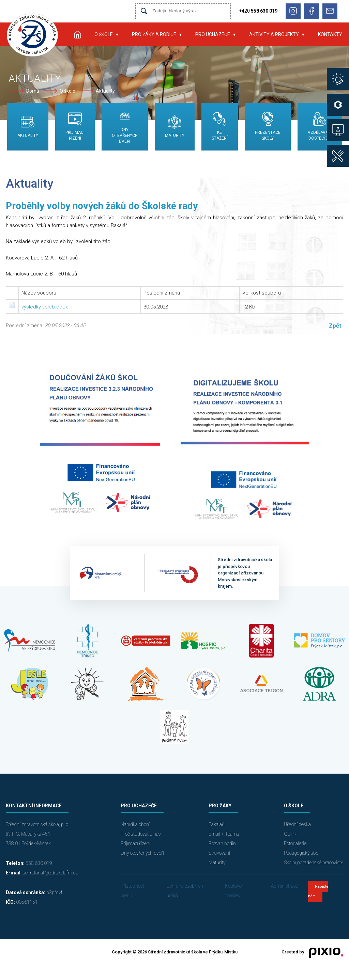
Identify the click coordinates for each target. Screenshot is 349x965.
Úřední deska (297, 824)
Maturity (217, 862)
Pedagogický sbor (302, 853)
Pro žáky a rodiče (154, 34)
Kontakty (330, 34)
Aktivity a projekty (274, 34)
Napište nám (318, 891)
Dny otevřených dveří (142, 853)
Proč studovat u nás (141, 834)
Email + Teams (224, 834)
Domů (32, 91)
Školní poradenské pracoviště (313, 862)
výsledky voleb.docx (44, 307)
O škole (103, 34)
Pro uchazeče (212, 34)
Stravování (219, 853)
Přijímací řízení (135, 843)
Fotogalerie (295, 843)
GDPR (290, 834)
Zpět (335, 325)
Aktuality (105, 91)
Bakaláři (217, 824)
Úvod (77, 34)
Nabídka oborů (136, 824)
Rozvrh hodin (222, 843)
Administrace (284, 886)
